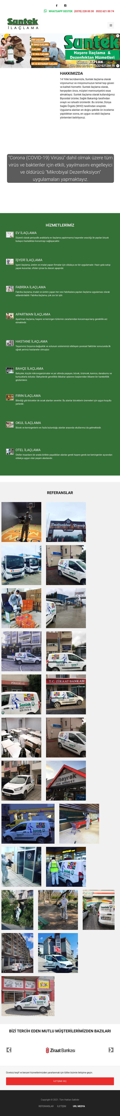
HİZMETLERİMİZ (60, 225)
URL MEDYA (77, 1106)
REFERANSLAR (60, 493)
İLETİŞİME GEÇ (60, 1081)
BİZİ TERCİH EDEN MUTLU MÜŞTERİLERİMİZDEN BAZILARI (60, 1031)
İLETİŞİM (61, 1106)
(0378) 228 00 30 (84, 11)
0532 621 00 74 (105, 11)
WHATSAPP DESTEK (58, 11)
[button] (9, 1050)
